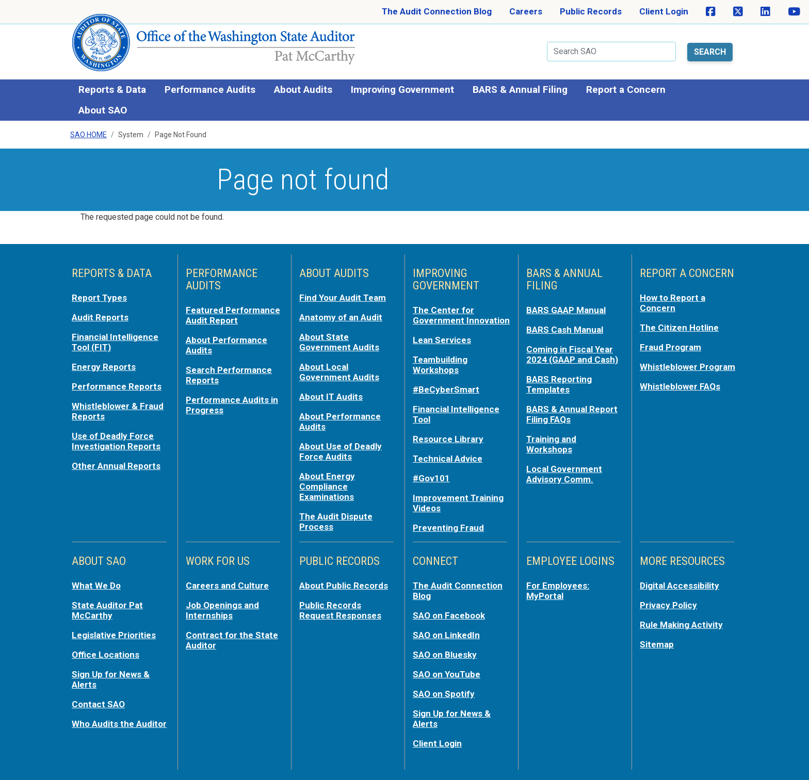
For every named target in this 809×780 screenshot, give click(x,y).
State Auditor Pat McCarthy (107, 610)
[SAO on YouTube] (794, 12)
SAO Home (88, 135)
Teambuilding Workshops (440, 364)
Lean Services (442, 340)
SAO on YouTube (446, 674)
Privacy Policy (668, 605)
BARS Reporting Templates (559, 384)
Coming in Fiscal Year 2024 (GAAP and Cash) (572, 354)
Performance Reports (116, 386)
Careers (525, 11)
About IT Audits (331, 397)
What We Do (96, 585)
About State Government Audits (339, 342)
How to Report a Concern (672, 303)
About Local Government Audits (339, 372)
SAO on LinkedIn (446, 635)
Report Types (99, 298)
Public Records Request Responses (340, 610)
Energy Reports (104, 367)
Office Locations (105, 654)
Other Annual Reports (116, 466)
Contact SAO (98, 704)
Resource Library (448, 439)
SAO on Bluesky (445, 654)
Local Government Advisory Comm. (564, 474)
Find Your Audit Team (342, 298)
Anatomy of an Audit (340, 317)
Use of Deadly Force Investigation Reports (116, 441)
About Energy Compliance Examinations (327, 486)
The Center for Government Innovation (461, 315)
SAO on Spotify (444, 694)
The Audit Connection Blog (437, 11)
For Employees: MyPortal (557, 590)
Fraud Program (670, 347)
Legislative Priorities (114, 635)
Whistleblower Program (687, 367)
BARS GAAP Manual (566, 310)
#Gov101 (431, 478)
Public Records (591, 11)
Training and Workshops (551, 444)
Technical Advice (447, 458)
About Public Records (343, 585)
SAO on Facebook (449, 615)
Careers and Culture (227, 585)
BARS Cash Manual (564, 329)
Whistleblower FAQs (680, 386)
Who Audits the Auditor (119, 724)
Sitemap (657, 644)
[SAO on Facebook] (710, 12)
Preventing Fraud (448, 528)
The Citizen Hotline (679, 327)
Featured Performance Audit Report (233, 315)
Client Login (663, 11)
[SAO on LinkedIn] (765, 12)
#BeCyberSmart (446, 389)
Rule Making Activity (681, 625)
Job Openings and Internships (222, 610)
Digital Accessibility (679, 585)
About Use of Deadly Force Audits (340, 451)
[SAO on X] (738, 12)
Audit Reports (100, 317)
